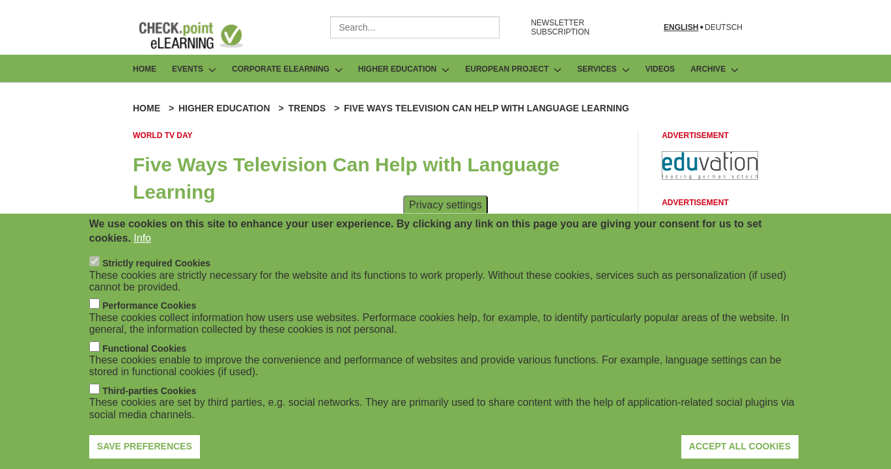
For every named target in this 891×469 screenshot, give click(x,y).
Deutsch (723, 27)
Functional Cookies (144, 348)
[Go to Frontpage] (200, 35)
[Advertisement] (710, 176)
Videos (660, 69)
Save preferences (144, 447)
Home (144, 69)
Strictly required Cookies (156, 264)
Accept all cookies (740, 447)
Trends (307, 108)
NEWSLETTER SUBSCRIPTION (560, 27)
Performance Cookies (149, 306)
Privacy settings (445, 204)
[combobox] (415, 27)
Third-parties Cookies (149, 391)
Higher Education (224, 108)
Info (142, 238)
